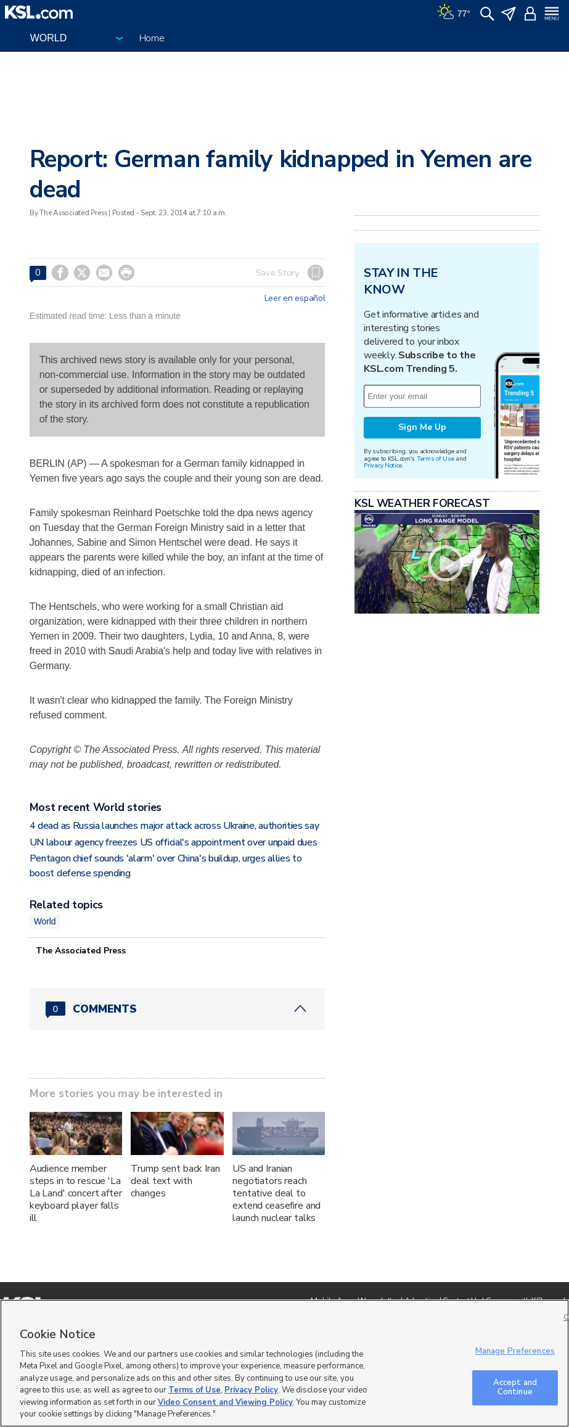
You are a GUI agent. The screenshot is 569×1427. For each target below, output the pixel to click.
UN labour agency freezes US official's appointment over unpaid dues (173, 842)
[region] (284, 1363)
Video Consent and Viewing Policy (225, 1402)
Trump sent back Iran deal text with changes (175, 1181)
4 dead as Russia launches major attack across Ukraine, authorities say (174, 826)
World (45, 921)
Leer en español (294, 298)
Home (152, 38)
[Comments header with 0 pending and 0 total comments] (177, 1009)
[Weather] (453, 12)
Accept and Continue (515, 1387)
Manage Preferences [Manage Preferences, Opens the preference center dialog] (515, 1351)
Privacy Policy (251, 1390)
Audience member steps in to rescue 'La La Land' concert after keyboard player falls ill (76, 1193)
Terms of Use (435, 458)
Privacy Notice (382, 465)
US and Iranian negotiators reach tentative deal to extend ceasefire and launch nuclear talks (276, 1193)
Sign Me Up (422, 427)
